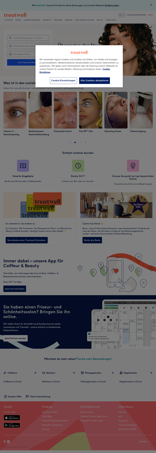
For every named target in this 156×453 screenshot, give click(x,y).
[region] (79, 66)
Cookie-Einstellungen (63, 80)
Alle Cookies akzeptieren (95, 80)
